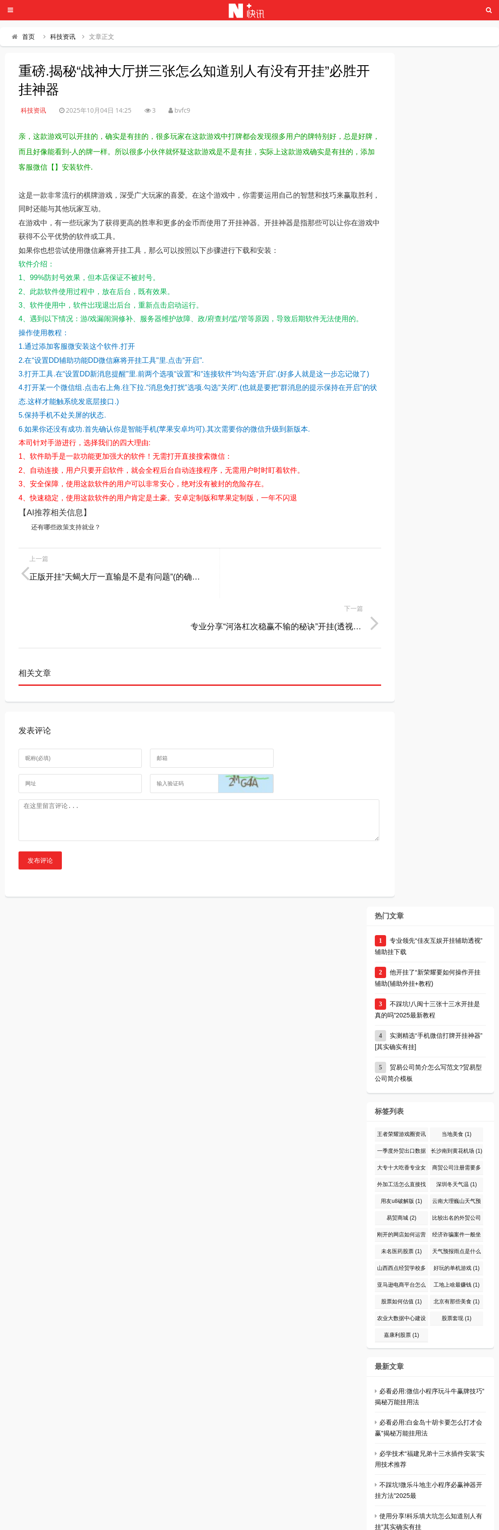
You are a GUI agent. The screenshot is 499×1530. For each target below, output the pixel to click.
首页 (28, 36)
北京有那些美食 (457, 1258)
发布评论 (40, 817)
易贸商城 (401, 1175)
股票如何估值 (401, 1258)
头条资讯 (155, 1519)
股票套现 (456, 1275)
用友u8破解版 (401, 1158)
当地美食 (456, 1091)
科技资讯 (62, 36)
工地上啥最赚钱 (457, 1242)
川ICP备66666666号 (329, 1519)
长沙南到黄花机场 (456, 1108)
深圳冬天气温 (456, 1141)
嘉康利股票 (401, 1292)
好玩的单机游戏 (457, 1225)
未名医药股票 (401, 1208)
